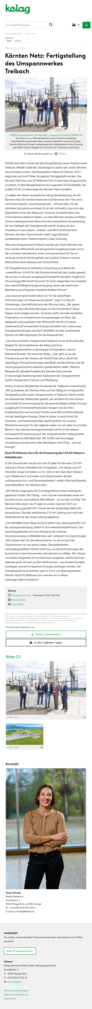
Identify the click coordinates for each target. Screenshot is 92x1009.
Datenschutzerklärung (16, 994)
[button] (76, 25)
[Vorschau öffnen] (46, 104)
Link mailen (17, 604)
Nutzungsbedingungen (16, 990)
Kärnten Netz (30, 33)
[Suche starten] (51, 25)
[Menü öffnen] (86, 25)
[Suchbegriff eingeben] (29, 25)
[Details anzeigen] (84, 717)
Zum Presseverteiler (20, 951)
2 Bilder (62, 153)
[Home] (15, 7)
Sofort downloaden (46, 634)
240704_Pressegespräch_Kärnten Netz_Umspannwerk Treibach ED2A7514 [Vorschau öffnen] (46, 135)
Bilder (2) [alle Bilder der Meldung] (13, 656)
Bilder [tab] (18, 40)
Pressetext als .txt (21, 595)
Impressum (10, 998)
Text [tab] (9, 40)
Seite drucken (18, 599)
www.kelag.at (14, 981)
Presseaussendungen (13, 33)
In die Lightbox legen (46, 642)
